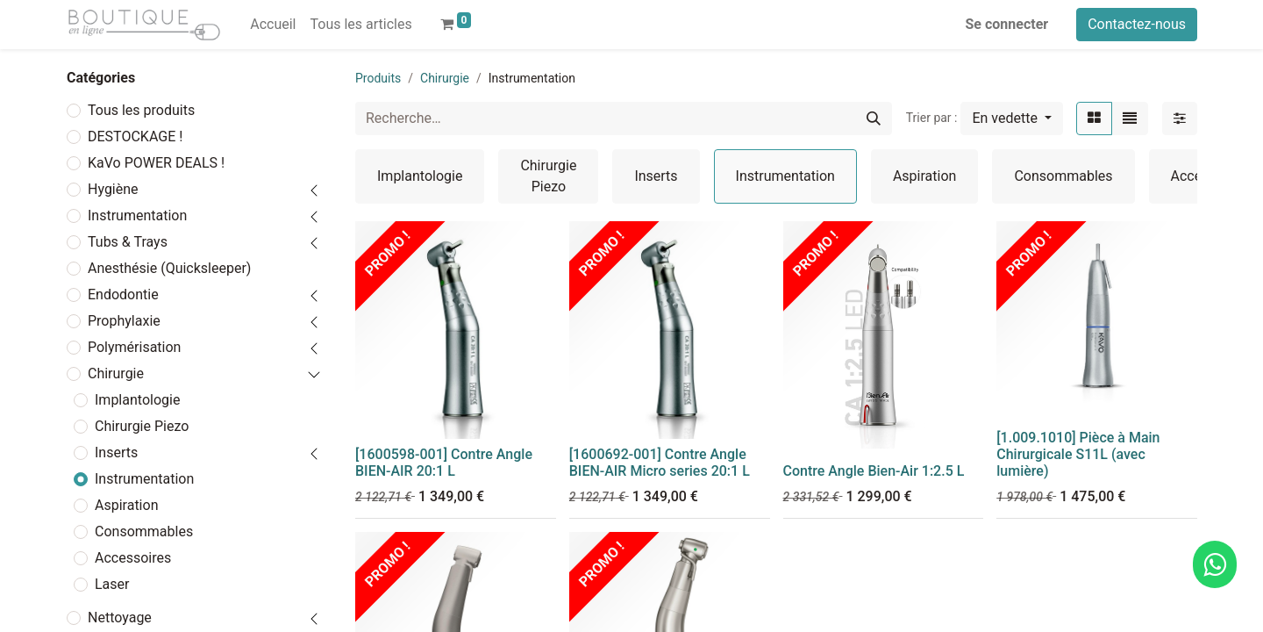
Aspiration (126, 505)
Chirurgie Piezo (142, 426)
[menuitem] (273, 24)
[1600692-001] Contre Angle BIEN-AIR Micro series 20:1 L (659, 462)
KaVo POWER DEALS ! (156, 162)
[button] (1011, 118)
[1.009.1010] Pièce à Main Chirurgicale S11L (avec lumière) (1078, 454)
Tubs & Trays (128, 241)
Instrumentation (137, 215)
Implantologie (137, 399)
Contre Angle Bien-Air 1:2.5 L (874, 471)
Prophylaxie (124, 320)
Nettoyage (120, 617)
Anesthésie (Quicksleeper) (169, 268)
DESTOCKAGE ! (135, 136)
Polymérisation (134, 347)
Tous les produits (141, 110)
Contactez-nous (1137, 24)
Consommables (144, 531)
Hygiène (113, 189)
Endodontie (123, 294)
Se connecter (1007, 24)
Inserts (116, 452)
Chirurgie (116, 373)
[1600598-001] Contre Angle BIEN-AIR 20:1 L (443, 462)
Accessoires (133, 557)
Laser (112, 584)
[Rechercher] (873, 118)
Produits (378, 78)
